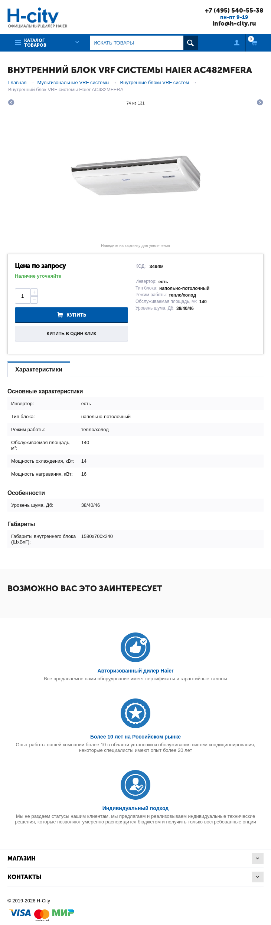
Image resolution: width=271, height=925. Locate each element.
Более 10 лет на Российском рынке (135, 737)
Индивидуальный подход (135, 808)
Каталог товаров (35, 43)
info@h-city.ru (234, 23)
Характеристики (38, 369)
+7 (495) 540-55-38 (234, 10)
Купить (76, 315)
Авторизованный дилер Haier (135, 671)
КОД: (141, 266)
